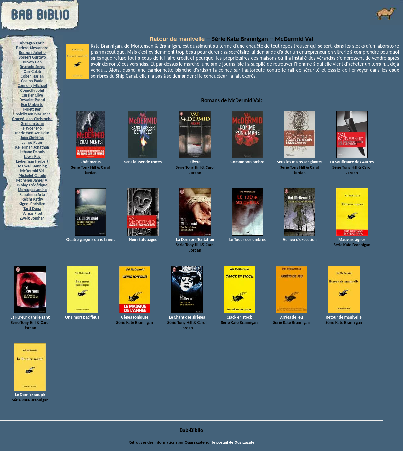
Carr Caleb (32, 71)
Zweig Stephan (32, 218)
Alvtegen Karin (32, 43)
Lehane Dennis (32, 151)
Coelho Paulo (32, 81)
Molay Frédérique (32, 185)
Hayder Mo (32, 128)
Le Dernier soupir (30, 392)
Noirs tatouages (143, 236)
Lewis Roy (32, 156)
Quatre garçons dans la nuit (90, 236)
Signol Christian (32, 204)
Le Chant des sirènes (187, 314)
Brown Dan (32, 62)
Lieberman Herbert (32, 161)
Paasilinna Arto (32, 194)
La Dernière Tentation (195, 236)
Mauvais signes (352, 236)
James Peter (32, 142)
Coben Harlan (32, 76)
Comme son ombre (247, 159)
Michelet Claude (32, 175)
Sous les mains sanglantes (299, 159)
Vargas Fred (32, 213)
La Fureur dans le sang (30, 314)
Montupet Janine (32, 189)
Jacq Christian (32, 137)
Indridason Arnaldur (32, 133)
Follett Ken (32, 109)
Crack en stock (239, 314)
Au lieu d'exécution (300, 236)
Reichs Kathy (32, 199)
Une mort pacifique (82, 314)
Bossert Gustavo (32, 57)
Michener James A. (32, 180)
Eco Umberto (32, 104)
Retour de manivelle (177, 39)
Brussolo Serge (32, 66)
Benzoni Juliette (32, 52)
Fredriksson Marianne (32, 114)
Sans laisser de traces (143, 159)
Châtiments (90, 159)
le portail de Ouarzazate (233, 442)
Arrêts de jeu (291, 314)
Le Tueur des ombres (247, 236)
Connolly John (32, 90)
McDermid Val (32, 170)
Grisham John (32, 123)
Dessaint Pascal (32, 99)
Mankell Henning (32, 166)
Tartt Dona (32, 208)
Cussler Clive (32, 95)
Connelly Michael (32, 85)
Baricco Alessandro (32, 47)
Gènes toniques (134, 314)
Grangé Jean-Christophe (32, 118)
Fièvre (195, 159)
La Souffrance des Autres (352, 159)
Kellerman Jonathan (32, 147)
